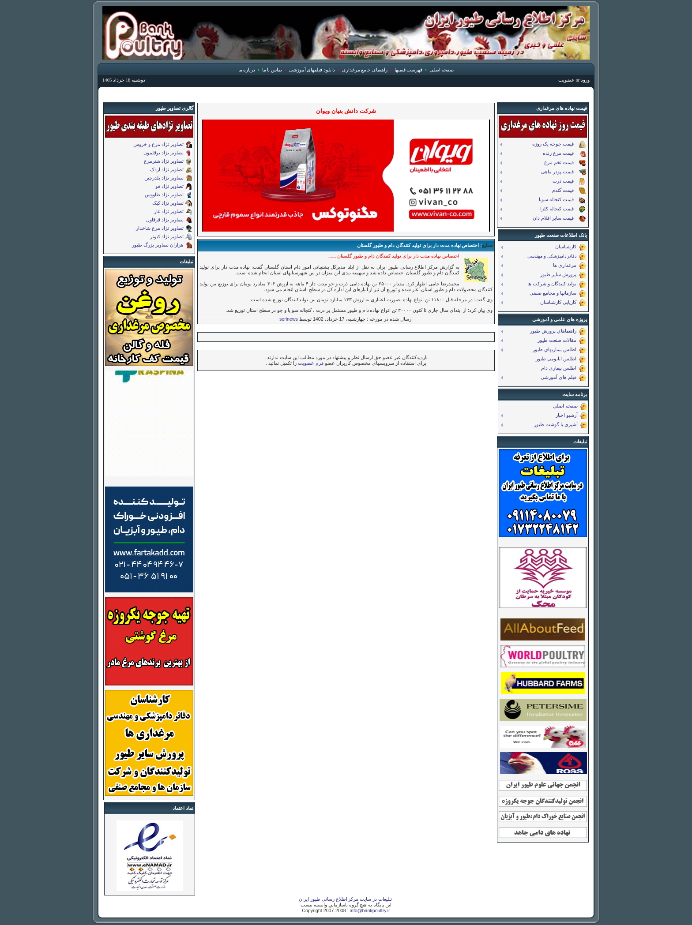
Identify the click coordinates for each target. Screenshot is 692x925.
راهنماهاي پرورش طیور (558, 331)
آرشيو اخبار (571, 415)
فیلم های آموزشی (563, 377)
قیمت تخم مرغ (565, 163)
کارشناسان (570, 247)
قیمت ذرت (569, 181)
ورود (585, 80)
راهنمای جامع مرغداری (364, 69)
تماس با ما (272, 69)
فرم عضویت (310, 363)
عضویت (566, 80)
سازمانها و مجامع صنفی (558, 293)
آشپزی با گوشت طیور (560, 425)
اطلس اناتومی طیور (561, 359)
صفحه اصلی (441, 69)
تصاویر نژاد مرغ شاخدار (160, 228)
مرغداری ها (569, 265)
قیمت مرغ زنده (564, 153)
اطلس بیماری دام (563, 368)
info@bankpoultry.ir (370, 910)
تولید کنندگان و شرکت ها (556, 284)
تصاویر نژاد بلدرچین (164, 177)
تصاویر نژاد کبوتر (167, 236)
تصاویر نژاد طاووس (164, 194)
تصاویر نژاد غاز (169, 211)
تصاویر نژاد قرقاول (165, 219)
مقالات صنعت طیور (562, 340)
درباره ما (247, 69)
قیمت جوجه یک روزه (559, 144)
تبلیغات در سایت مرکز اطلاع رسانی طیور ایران (345, 899)
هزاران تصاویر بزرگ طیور (158, 244)
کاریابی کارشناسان (563, 303)
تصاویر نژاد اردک (167, 169)
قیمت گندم (569, 190)
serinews (288, 319)
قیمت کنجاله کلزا (563, 209)
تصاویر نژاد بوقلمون (163, 152)
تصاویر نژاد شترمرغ (164, 161)
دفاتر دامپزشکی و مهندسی (556, 256)
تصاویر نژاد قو (169, 186)
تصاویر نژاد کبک (168, 203)
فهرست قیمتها (409, 69)
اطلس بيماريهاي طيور (559, 350)
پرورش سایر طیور (563, 275)
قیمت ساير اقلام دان (559, 218)
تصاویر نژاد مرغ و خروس (158, 144)
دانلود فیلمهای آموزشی (312, 69)
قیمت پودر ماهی (563, 172)
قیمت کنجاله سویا (562, 200)
